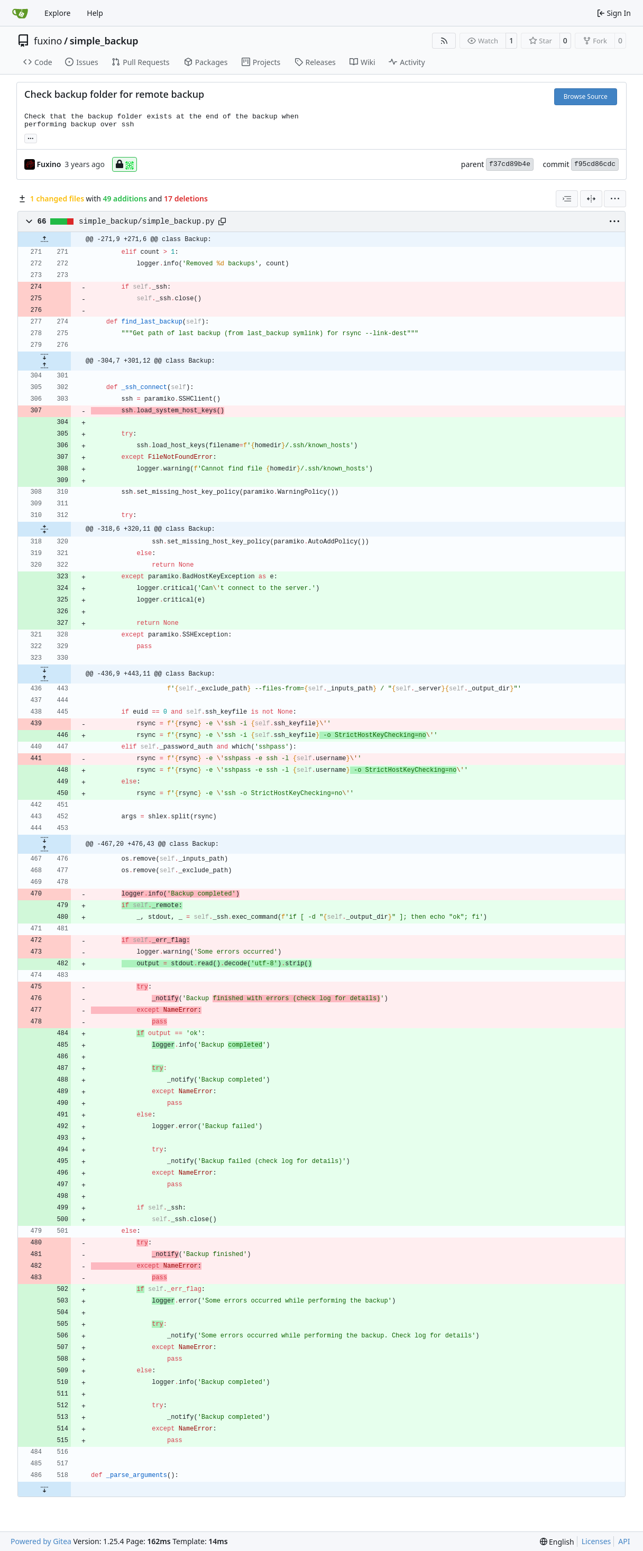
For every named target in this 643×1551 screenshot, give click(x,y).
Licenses (596, 1541)
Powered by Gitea (41, 1541)
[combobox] (567, 198)
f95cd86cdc (595, 164)
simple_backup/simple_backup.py (147, 221)
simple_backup (104, 40)
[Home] (20, 13)
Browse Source (586, 96)
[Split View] (591, 198)
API (624, 1541)
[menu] (615, 198)
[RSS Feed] (444, 41)
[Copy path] (222, 221)
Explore (57, 13)
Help (95, 13)
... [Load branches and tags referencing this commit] (30, 137)
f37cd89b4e (509, 164)
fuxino (48, 40)
